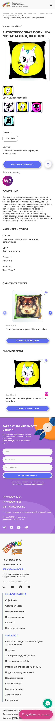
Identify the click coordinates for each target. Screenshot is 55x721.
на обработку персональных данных (27, 484)
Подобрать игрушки (36, 714)
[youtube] (11, 527)
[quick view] (28, 306)
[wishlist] (46, 293)
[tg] (26, 527)
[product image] (28, 60)
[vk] (4, 527)
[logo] (27, 547)
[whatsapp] (19, 527)
